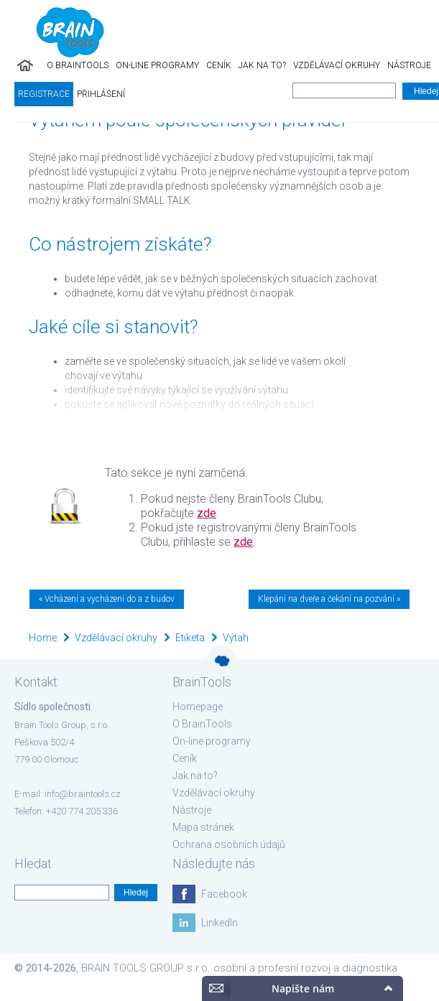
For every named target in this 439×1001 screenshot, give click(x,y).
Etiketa (190, 637)
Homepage (197, 706)
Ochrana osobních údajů (228, 844)
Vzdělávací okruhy (336, 65)
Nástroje (409, 65)
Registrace (44, 94)
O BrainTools (77, 65)
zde (206, 513)
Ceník (218, 65)
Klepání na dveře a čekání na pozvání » (329, 599)
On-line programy (157, 65)
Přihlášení (101, 94)
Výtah (236, 637)
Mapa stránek (203, 827)
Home (43, 637)
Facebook (224, 894)
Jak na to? (262, 65)
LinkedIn (219, 922)
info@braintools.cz (83, 793)
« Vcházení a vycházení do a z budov (107, 599)
